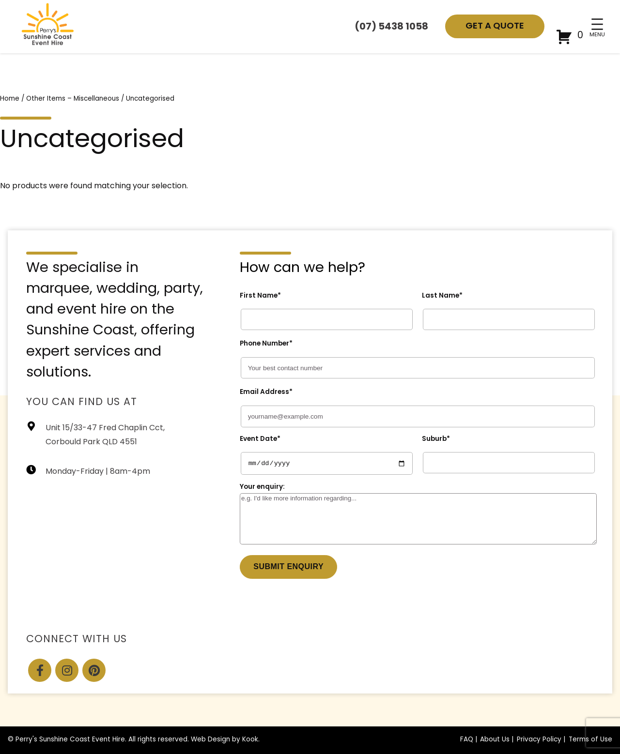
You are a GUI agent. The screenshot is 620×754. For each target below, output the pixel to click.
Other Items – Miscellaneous (72, 99)
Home (9, 99)
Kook (250, 740)
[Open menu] (597, 24)
